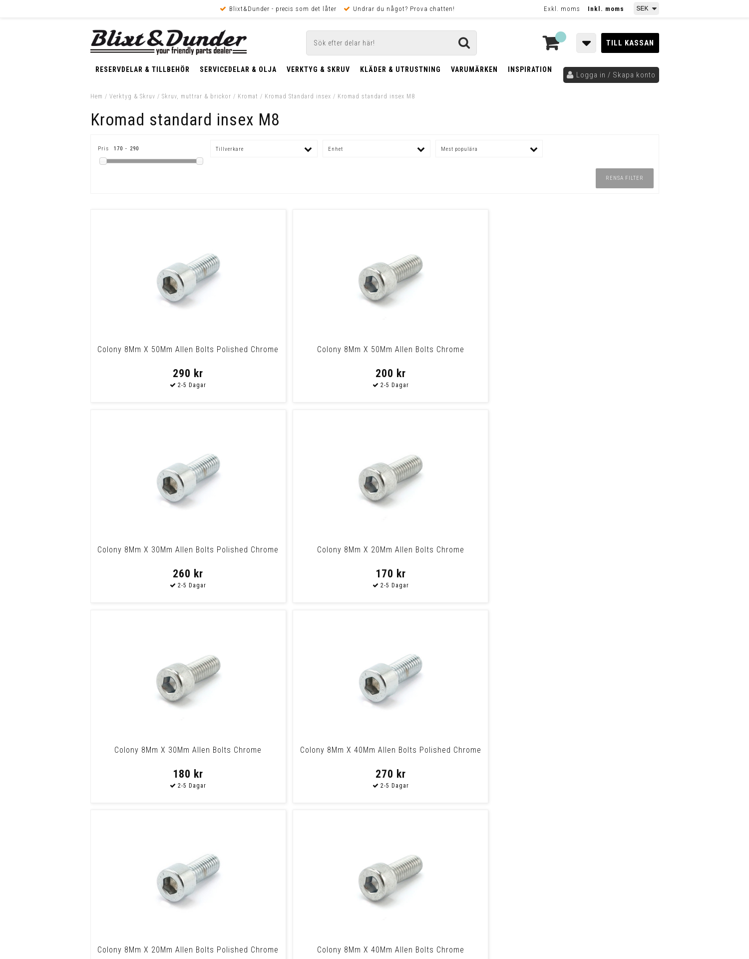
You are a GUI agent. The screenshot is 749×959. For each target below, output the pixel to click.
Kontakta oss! (264, 656)
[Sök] (391, 42)
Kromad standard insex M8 (376, 96)
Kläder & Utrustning (400, 69)
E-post (323, 669)
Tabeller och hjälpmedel (150, 660)
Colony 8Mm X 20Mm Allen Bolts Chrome (590, 354)
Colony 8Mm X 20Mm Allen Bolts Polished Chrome (446, 554)
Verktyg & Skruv (318, 69)
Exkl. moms (562, 8)
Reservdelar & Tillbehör (142, 69)
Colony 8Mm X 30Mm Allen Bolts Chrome (158, 554)
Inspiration (530, 69)
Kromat (248, 96)
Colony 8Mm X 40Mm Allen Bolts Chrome (590, 554)
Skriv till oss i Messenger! (503, 661)
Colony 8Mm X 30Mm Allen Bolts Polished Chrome (446, 354)
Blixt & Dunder (595, 669)
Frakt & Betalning (119, 771)
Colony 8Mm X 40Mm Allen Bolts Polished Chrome (302, 554)
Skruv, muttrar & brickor (196, 96)
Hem (96, 96)
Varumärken (474, 69)
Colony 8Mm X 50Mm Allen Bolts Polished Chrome (158, 354)
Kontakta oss (593, 681)
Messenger (375, 669)
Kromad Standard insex (298, 96)
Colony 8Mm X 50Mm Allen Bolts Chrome (302, 354)
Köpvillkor (107, 781)
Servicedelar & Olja (238, 69)
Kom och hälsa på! (267, 719)
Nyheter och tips (150, 685)
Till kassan (630, 42)
